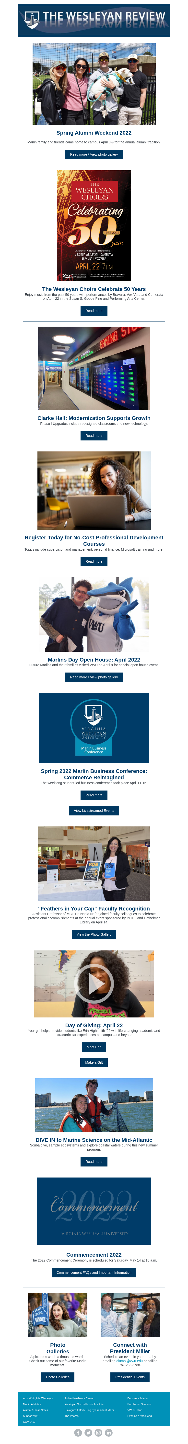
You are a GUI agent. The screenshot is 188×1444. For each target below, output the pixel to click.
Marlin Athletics (32, 1404)
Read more (93, 311)
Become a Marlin (137, 1398)
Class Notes (41, 1410)
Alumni (27, 1410)
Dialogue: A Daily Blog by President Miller (89, 1410)
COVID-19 (29, 1421)
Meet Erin (94, 1047)
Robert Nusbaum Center (79, 1398)
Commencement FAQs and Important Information (94, 1272)
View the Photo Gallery (94, 934)
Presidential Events (130, 1377)
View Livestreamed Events (94, 811)
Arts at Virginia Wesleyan (38, 1398)
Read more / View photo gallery (94, 154)
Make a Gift (94, 1062)
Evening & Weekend (139, 1415)
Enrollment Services (139, 1404)
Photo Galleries (58, 1377)
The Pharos (72, 1415)
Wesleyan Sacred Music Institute (84, 1404)
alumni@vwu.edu (129, 1361)
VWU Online (134, 1410)
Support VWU (31, 1415)
